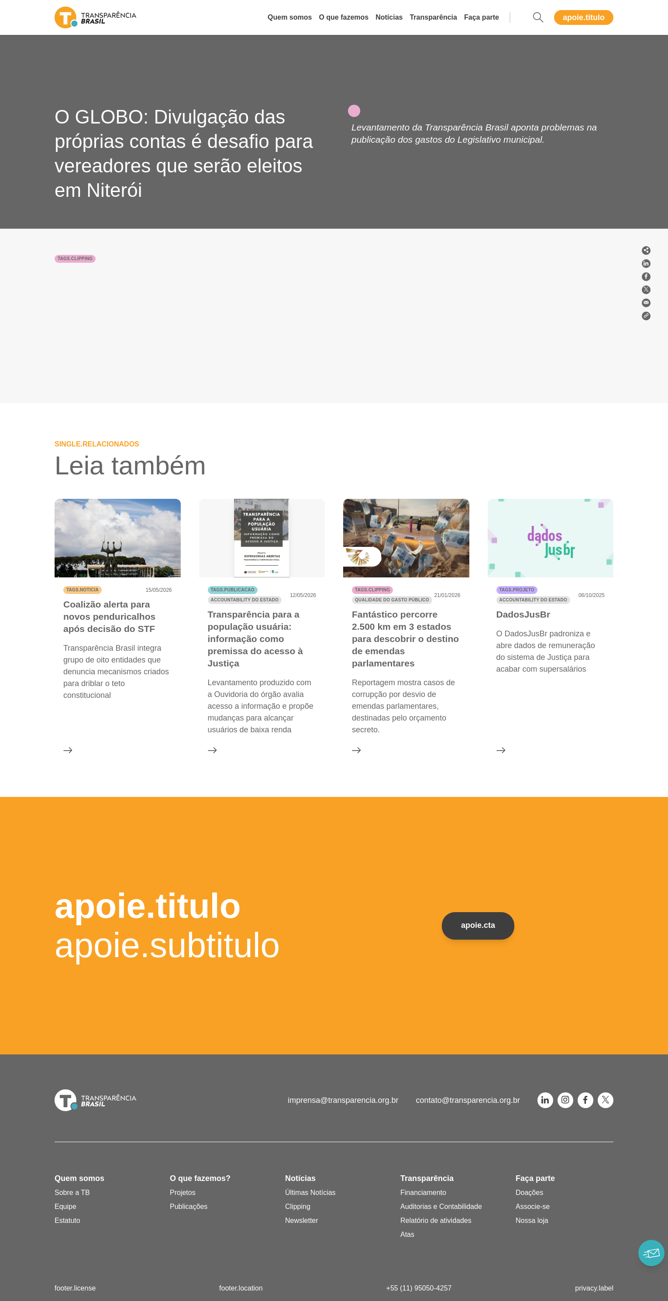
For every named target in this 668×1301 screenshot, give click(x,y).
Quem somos (290, 17)
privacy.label (594, 1288)
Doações (529, 1192)
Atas (407, 1234)
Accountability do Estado (245, 599)
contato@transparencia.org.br (468, 1100)
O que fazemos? (200, 1178)
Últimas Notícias (310, 1192)
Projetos (183, 1192)
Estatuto (67, 1220)
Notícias (389, 17)
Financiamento (423, 1192)
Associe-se (533, 1206)
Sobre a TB (72, 1192)
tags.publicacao (233, 589)
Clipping (297, 1206)
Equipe (65, 1206)
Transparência (433, 17)
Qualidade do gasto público (392, 599)
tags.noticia (82, 589)
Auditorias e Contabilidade (441, 1206)
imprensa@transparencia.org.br (343, 1100)
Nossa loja (532, 1220)
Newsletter (301, 1220)
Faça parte (481, 17)
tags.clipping (75, 258)
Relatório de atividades (436, 1220)
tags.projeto (516, 589)
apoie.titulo (584, 17)
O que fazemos (343, 17)
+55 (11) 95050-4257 (419, 1288)
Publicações (188, 1206)
